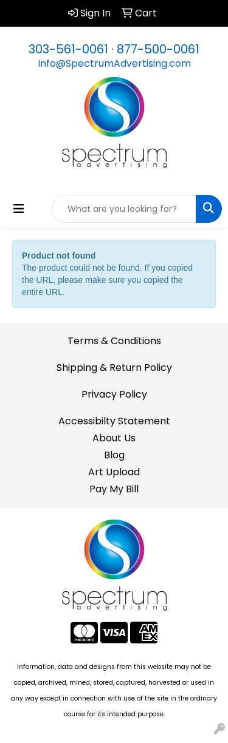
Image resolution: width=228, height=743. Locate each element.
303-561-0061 (68, 49)
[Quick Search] (124, 209)
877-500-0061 (158, 49)
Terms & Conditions (114, 341)
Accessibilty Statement (114, 421)
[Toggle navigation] (19, 208)
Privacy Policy (114, 394)
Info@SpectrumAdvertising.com (114, 63)
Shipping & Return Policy (114, 368)
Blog (114, 455)
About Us (114, 438)
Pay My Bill (114, 489)
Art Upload (114, 472)
